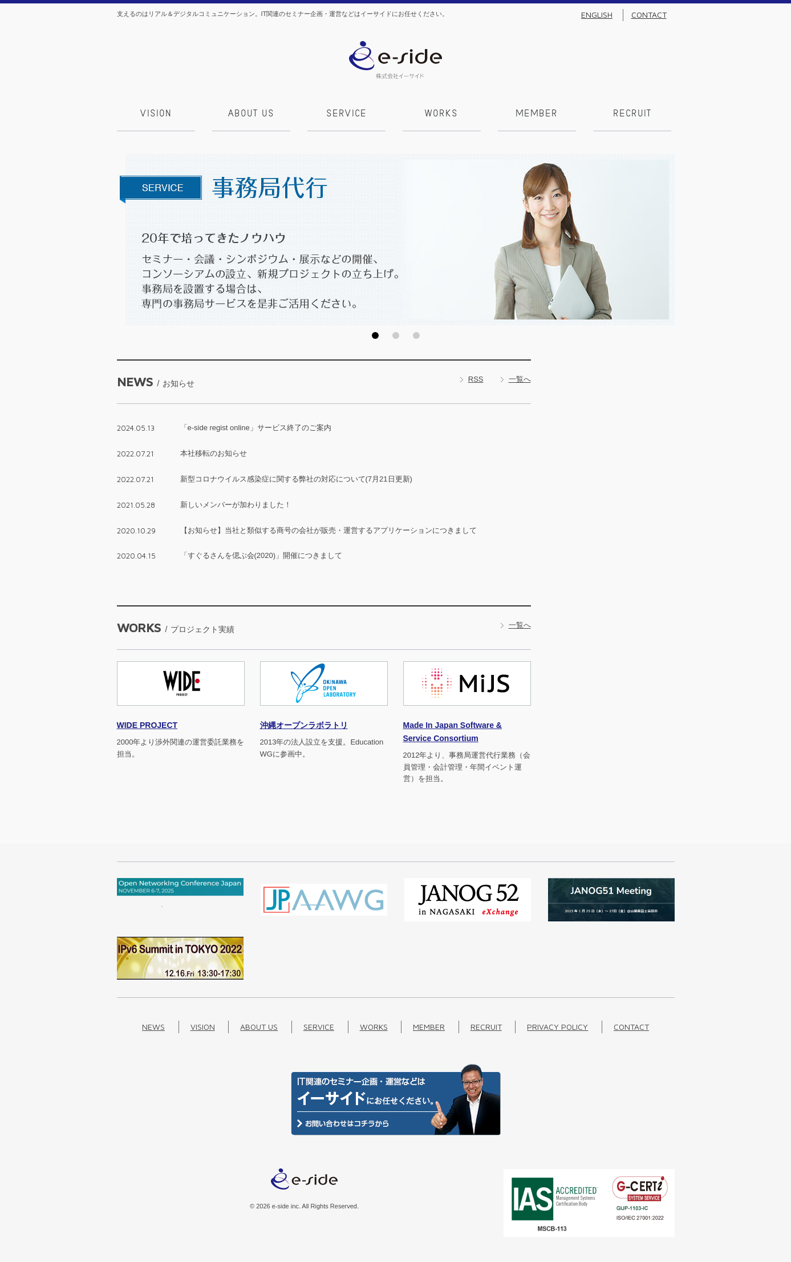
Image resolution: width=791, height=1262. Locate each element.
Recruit (632, 114)
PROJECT (147, 725)
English (596, 15)
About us (251, 114)
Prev (129, 239)
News (153, 1027)
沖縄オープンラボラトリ (304, 725)
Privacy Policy (557, 1027)
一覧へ (520, 379)
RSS (476, 379)
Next (663, 239)
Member (537, 114)
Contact (649, 15)
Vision (156, 114)
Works (441, 114)
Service (346, 114)
